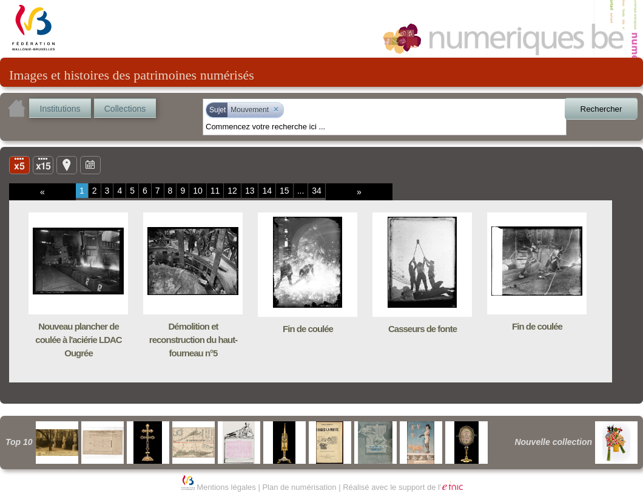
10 (198, 190)
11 (215, 190)
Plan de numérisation (299, 487)
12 (232, 190)
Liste (43, 164)
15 (284, 190)
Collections (125, 109)
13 (250, 190)
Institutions (60, 109)
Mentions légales (226, 487)
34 (317, 190)
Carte (66, 164)
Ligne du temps (90, 164)
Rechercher (601, 109)
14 (267, 190)
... (301, 190)
